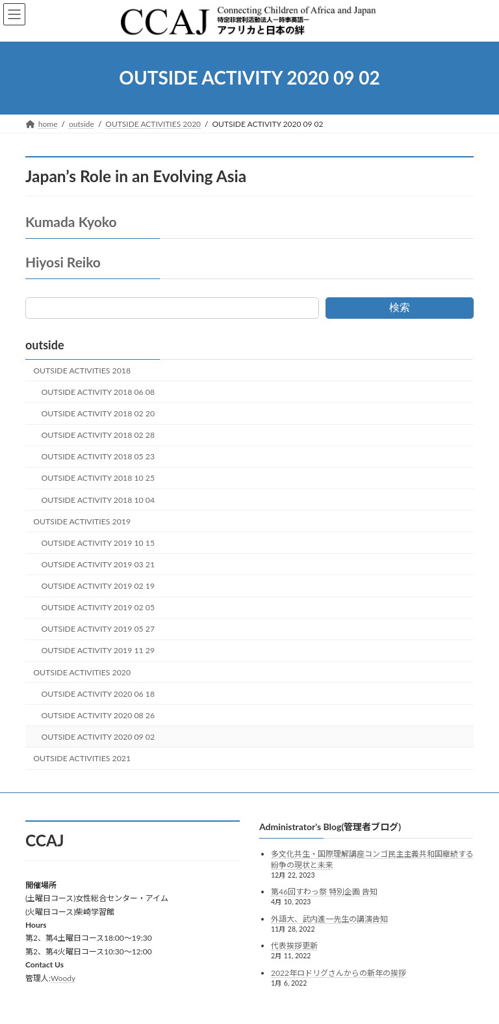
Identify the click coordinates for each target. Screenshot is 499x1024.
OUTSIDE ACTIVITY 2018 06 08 (98, 392)
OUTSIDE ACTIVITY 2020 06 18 (98, 694)
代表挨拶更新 (294, 945)
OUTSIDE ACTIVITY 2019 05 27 (98, 629)
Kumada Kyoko (70, 221)
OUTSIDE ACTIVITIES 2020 (82, 672)
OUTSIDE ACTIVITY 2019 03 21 (98, 564)
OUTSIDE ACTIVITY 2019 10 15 (98, 543)
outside (44, 345)
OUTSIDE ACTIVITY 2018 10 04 (98, 500)
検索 (399, 307)
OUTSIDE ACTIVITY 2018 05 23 (98, 456)
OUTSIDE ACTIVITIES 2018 (82, 370)
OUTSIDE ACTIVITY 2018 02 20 (98, 413)
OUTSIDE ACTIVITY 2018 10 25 (98, 478)
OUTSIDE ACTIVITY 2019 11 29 (98, 650)
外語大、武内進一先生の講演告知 (329, 918)
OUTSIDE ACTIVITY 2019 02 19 (98, 586)
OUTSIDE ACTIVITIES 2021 (82, 758)
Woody (63, 977)
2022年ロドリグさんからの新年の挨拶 (338, 973)
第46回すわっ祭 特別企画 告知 (324, 891)
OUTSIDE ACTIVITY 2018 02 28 (98, 435)
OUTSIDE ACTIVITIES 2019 (82, 521)
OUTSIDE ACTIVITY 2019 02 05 (98, 607)
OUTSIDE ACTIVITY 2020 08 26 (98, 715)
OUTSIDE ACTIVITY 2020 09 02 (98, 737)
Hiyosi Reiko (63, 262)
